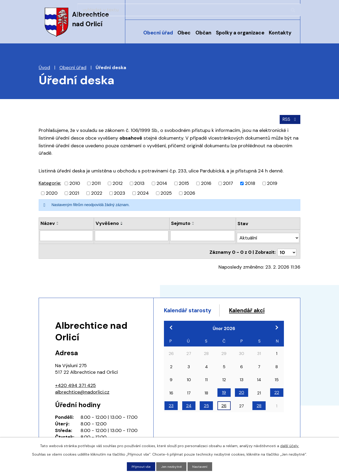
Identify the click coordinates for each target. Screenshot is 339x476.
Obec (184, 32)
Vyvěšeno (107, 222)
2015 (184, 182)
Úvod (135, 36)
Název (48, 222)
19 (224, 398)
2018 (250, 182)
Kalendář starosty (193, 305)
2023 (119, 192)
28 (259, 412)
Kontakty (280, 32)
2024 (143, 192)
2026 (189, 192)
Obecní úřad (158, 32)
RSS (289, 118)
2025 (166, 192)
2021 (74, 192)
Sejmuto (181, 222)
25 (206, 412)
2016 (206, 182)
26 (223, 412)
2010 (74, 182)
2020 (51, 192)
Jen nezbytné (172, 466)
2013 (139, 182)
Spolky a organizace (240, 32)
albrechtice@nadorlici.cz (82, 386)
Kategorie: (50, 182)
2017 (228, 182)
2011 (96, 182)
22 (276, 398)
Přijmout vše (139, 466)
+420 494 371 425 (75, 380)
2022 (96, 192)
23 (171, 412)
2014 (162, 182)
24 (188, 412)
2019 (272, 182)
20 (241, 398)
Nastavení (202, 466)
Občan (203, 32)
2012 (118, 182)
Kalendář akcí (186, 315)
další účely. (289, 445)
